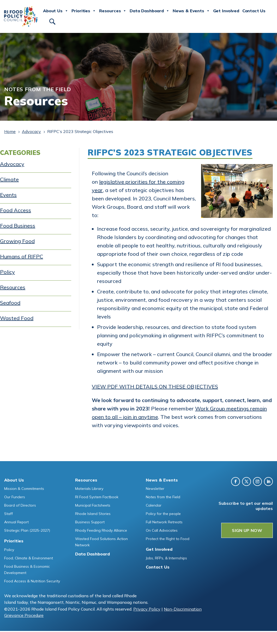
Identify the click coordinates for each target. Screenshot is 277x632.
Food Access (15, 210)
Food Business (17, 225)
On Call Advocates (162, 530)
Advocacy (12, 164)
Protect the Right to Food (167, 538)
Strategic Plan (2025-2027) (27, 530)
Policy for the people (163, 513)
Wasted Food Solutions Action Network (101, 541)
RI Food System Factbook (96, 497)
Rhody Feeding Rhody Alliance (101, 530)
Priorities (83, 11)
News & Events (191, 11)
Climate (9, 179)
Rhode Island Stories (93, 513)
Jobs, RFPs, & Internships (166, 558)
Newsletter (155, 488)
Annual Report (16, 522)
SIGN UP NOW (247, 530)
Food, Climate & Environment (28, 558)
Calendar (153, 505)
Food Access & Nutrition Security (32, 581)
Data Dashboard (150, 11)
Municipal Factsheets (92, 505)
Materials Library (89, 488)
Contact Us (254, 10)
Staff (8, 513)
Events (8, 195)
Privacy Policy (146, 609)
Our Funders (14, 497)
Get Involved (226, 10)
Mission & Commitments (24, 488)
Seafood (10, 302)
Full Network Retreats (164, 522)
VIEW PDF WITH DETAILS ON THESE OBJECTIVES (155, 386)
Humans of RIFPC (21, 256)
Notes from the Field (163, 497)
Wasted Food (16, 318)
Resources (113, 11)
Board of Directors (20, 505)
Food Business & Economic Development (27, 569)
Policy (7, 272)
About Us (55, 11)
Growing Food (17, 241)
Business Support (90, 522)
